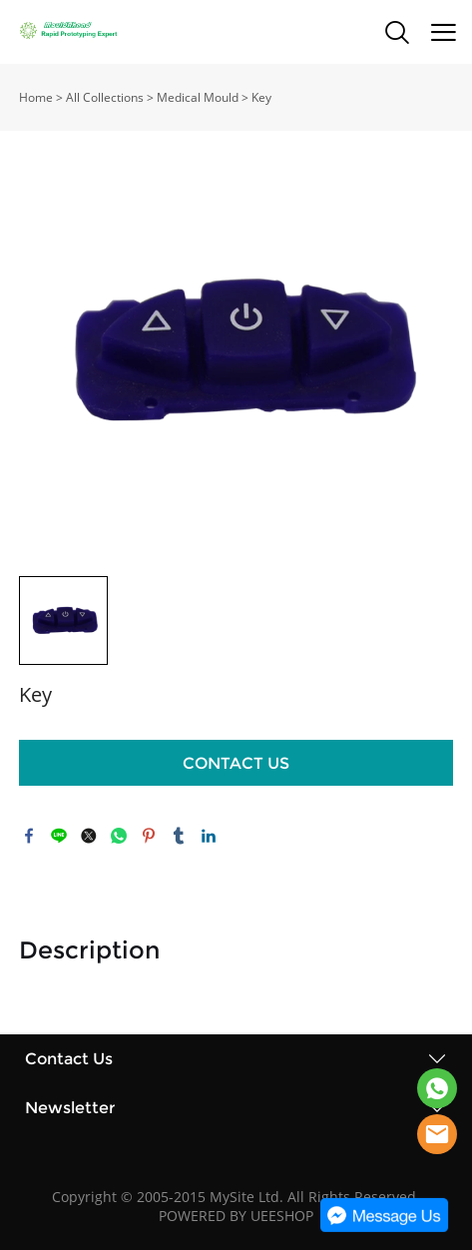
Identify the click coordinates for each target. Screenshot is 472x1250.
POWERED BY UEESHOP (236, 1215)
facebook (29, 836)
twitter (89, 836)
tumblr (179, 836)
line (59, 836)
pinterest (149, 836)
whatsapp (119, 836)
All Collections (105, 97)
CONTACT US (236, 763)
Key (261, 97)
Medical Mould (197, 97)
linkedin (209, 836)
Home (36, 97)
